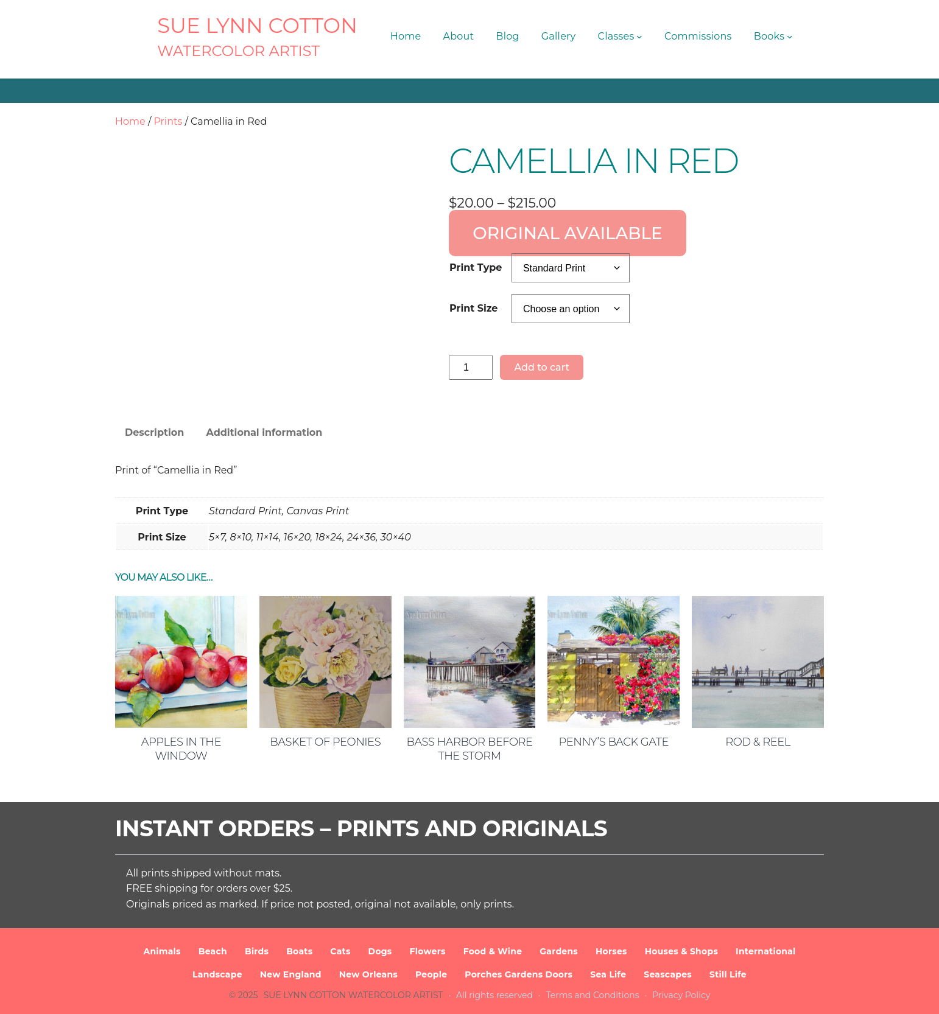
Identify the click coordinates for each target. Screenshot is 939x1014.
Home (130, 121)
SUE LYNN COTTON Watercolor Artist (353, 995)
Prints (167, 121)
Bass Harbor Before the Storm (469, 749)
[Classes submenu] (639, 36)
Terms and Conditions (592, 995)
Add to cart (541, 367)
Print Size (473, 308)
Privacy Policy (681, 995)
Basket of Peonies (325, 742)
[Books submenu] (790, 36)
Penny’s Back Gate (614, 742)
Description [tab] (154, 432)
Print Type (475, 267)
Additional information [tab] (264, 432)
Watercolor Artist (238, 51)
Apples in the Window (181, 749)
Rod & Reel (757, 742)
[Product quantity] (471, 367)
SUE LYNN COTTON (257, 25)
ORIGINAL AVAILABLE (568, 233)
